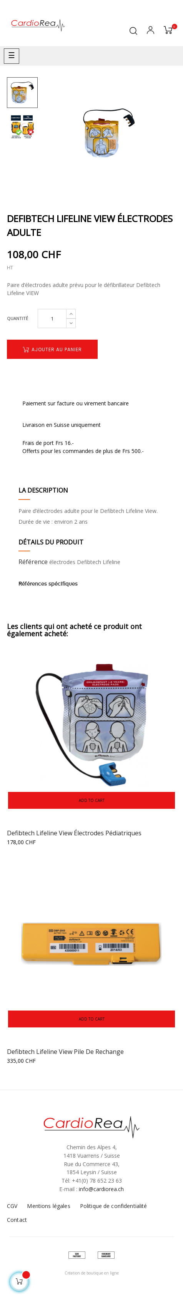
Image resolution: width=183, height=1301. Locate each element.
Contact (17, 1219)
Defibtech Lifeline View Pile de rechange (65, 1051)
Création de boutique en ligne (92, 1273)
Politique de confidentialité (113, 1206)
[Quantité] (52, 318)
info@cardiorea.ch (101, 1189)
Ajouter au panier (52, 349)
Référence (33, 562)
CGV (12, 1206)
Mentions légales (48, 1206)
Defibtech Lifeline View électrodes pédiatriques (74, 833)
